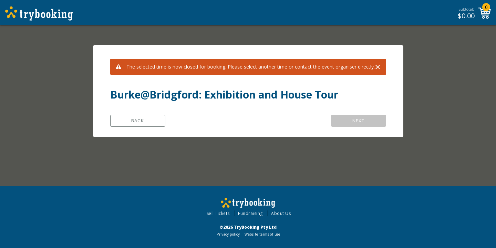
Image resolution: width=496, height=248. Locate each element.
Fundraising (250, 213)
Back (137, 120)
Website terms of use (262, 234)
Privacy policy (228, 234)
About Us (281, 213)
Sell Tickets (218, 213)
